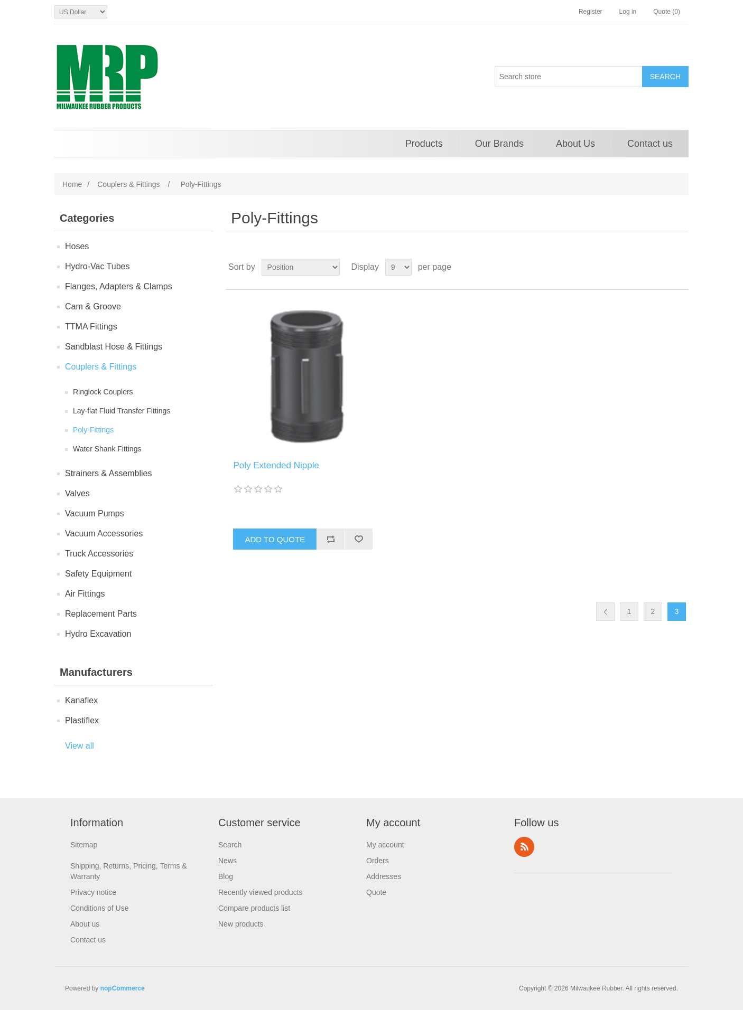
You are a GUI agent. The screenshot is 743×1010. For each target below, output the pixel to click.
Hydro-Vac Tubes (97, 266)
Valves (77, 493)
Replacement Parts (101, 613)
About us (84, 924)
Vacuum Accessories (104, 533)
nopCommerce (122, 988)
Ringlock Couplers (103, 392)
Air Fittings (85, 593)
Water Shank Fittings (107, 449)
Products (424, 143)
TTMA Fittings (91, 326)
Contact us (650, 143)
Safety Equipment (98, 573)
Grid (660, 267)
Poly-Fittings (93, 430)
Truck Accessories (99, 553)
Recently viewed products (260, 892)
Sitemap (83, 845)
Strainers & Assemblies (108, 473)
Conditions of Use (99, 908)
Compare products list (254, 908)
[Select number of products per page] (398, 267)
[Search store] (569, 76)
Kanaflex (81, 700)
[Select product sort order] (301, 267)
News (227, 860)
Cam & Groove (93, 306)
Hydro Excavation (98, 633)
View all (79, 745)
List (679, 267)
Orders (377, 860)
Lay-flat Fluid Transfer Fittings (121, 411)
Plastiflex (82, 720)
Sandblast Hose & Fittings (113, 346)
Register (590, 11)
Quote (376, 892)
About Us (575, 143)
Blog (225, 876)
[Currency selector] (80, 11)
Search (230, 845)
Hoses (77, 246)
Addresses (383, 876)
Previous (605, 611)
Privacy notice (93, 892)
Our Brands (499, 143)
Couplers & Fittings (100, 366)
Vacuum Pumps (94, 513)
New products (241, 924)
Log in (628, 11)
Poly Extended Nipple (276, 465)
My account (385, 845)
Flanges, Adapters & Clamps (118, 286)
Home (72, 184)
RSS (524, 847)
